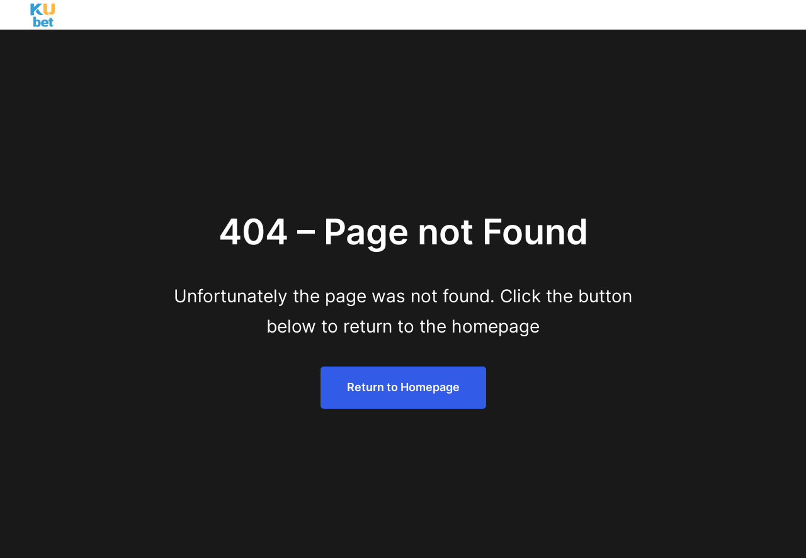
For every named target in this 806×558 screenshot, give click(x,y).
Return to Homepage (403, 387)
